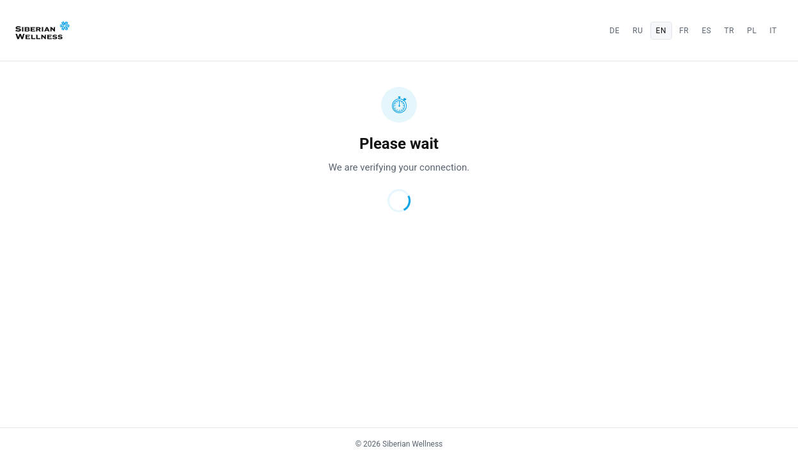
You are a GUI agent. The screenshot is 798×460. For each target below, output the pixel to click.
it (773, 30)
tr (729, 30)
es (706, 30)
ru (637, 30)
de (614, 30)
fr (684, 30)
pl (751, 30)
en (661, 30)
